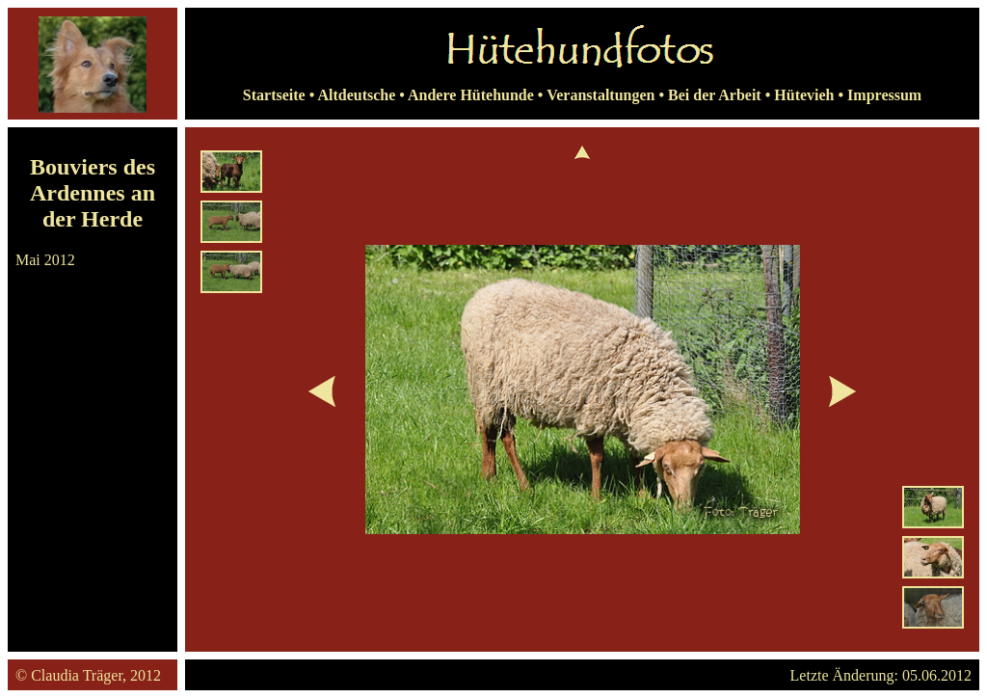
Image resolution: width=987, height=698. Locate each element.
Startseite (274, 95)
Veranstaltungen (600, 95)
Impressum (884, 95)
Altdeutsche (356, 95)
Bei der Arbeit (714, 95)
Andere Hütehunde (471, 95)
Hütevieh (804, 95)
